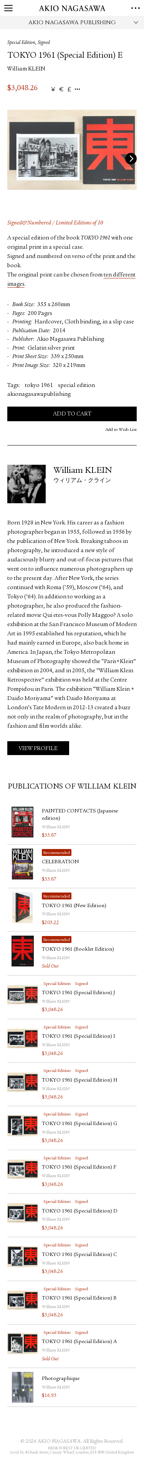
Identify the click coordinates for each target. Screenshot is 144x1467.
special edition (76, 386)
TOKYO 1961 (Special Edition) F (79, 1167)
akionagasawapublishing (39, 394)
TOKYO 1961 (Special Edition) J (78, 993)
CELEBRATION (60, 862)
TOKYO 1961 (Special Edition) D (80, 1211)
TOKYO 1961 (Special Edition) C (79, 1255)
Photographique (60, 1379)
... (77, 89)
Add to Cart (72, 414)
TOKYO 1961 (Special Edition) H (80, 1080)
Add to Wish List (121, 429)
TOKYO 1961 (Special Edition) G (79, 1124)
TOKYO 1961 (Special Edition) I (78, 1036)
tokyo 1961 (39, 386)
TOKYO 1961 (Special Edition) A (79, 1342)
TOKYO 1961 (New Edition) (74, 906)
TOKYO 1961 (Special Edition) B (79, 1298)
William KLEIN (26, 69)
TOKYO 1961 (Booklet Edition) (78, 949)
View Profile (38, 749)
